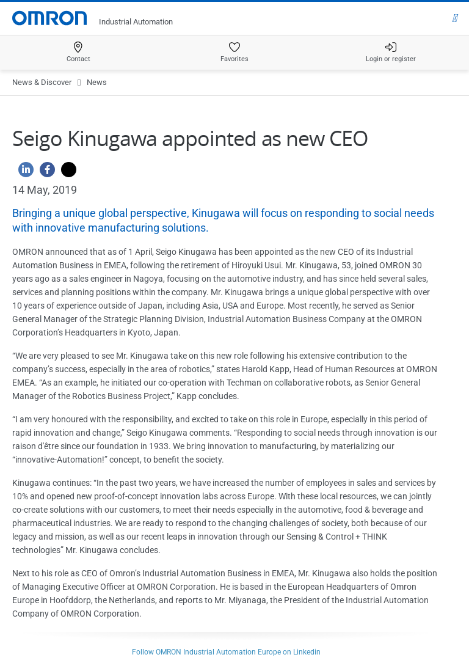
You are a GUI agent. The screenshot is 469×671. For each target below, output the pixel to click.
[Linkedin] (23, 172)
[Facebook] (44, 172)
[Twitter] (65, 172)
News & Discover (41, 82)
